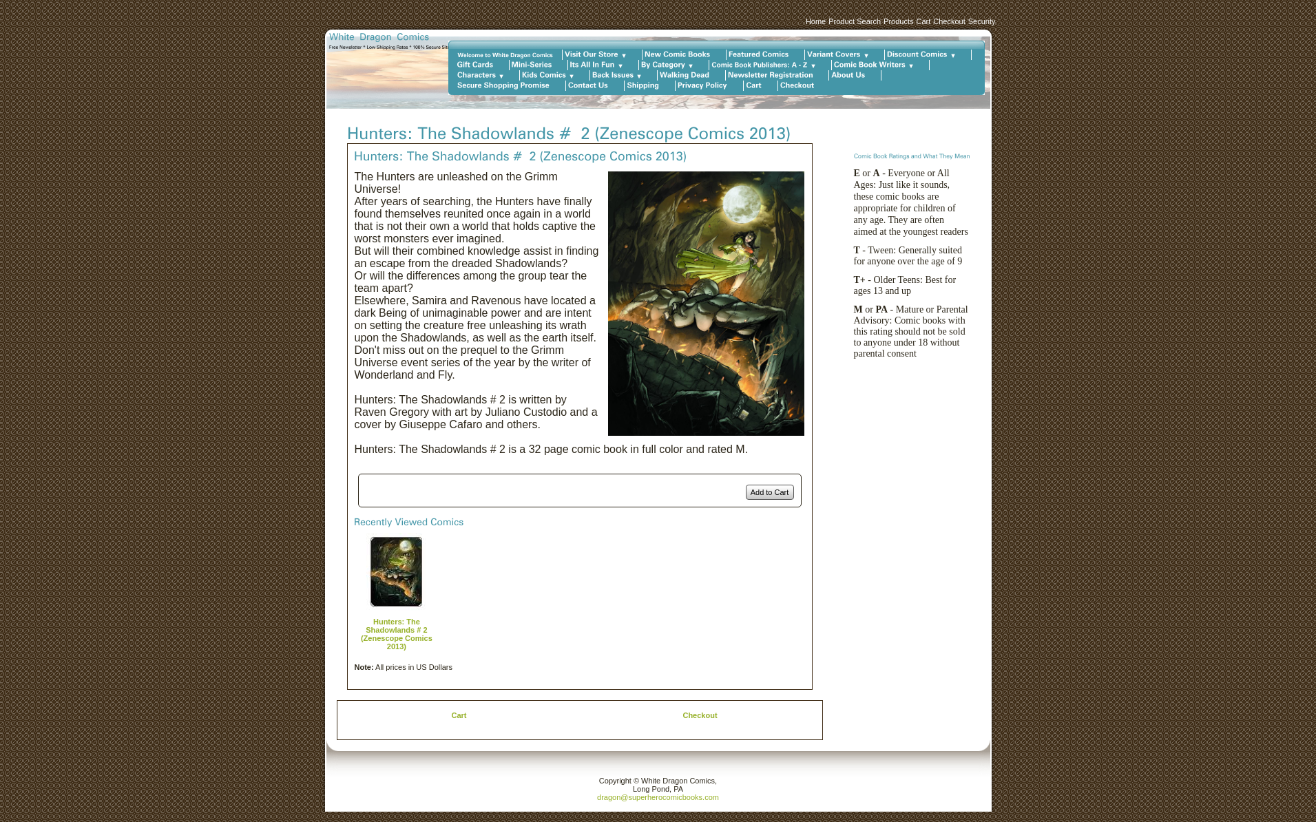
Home (816, 21)
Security (982, 21)
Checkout (949, 21)
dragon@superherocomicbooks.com (658, 797)
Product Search (854, 21)
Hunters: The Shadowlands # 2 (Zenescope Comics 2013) (396, 634)
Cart (923, 21)
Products (898, 21)
